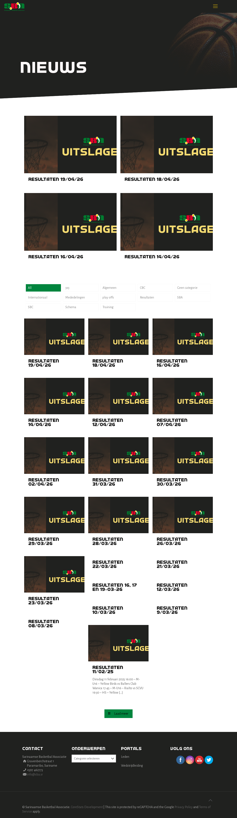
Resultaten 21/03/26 (172, 564)
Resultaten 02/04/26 (43, 482)
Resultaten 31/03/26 (107, 482)
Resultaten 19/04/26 (55, 179)
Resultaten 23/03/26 (43, 601)
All (30, 287)
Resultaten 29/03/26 (43, 541)
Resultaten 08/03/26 (43, 624)
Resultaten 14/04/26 (152, 257)
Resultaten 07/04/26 (172, 422)
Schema (70, 307)
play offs (108, 297)
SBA (180, 297)
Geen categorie (187, 287)
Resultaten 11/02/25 (107, 670)
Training (108, 307)
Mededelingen (75, 297)
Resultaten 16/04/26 (55, 257)
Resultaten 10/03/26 (107, 610)
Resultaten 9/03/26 (172, 610)
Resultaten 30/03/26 (172, 482)
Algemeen (109, 287)
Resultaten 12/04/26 (107, 422)
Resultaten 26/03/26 (172, 541)
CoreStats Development (87, 807)
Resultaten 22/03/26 (107, 564)
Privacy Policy (184, 807)
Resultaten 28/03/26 (107, 541)
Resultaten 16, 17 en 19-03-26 (114, 587)
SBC (30, 307)
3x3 (67, 287)
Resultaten (147, 297)
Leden (125, 756)
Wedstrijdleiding (132, 765)
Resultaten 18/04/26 (152, 179)
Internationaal (37, 297)
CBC (142, 287)
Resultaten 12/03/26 (172, 587)
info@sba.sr (35, 774)
